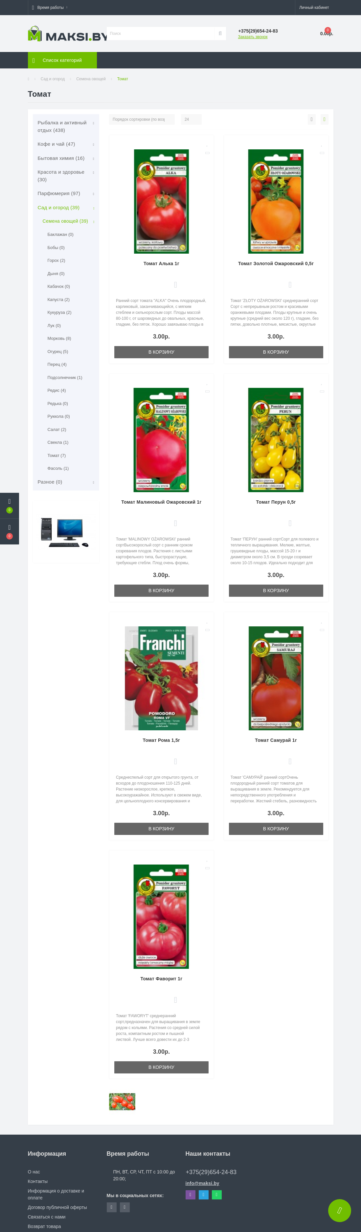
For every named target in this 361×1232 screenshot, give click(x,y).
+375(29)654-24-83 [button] (211, 1172)
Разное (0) (50, 482)
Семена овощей (91, 79)
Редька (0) (58, 403)
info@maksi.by (202, 1183)
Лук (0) (54, 325)
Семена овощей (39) (65, 221)
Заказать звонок (253, 37)
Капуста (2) (59, 299)
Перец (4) (57, 364)
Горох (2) (56, 260)
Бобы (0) (56, 247)
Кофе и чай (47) (56, 144)
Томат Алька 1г (161, 263)
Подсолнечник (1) (65, 377)
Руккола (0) (59, 416)
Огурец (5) (58, 351)
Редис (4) (57, 390)
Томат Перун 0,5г (276, 502)
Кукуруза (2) (60, 312)
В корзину (161, 352)
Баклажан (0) (61, 234)
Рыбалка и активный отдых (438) (62, 126)
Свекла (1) (58, 442)
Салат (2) (57, 429)
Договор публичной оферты (57, 1207)
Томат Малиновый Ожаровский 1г (161, 502)
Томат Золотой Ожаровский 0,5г (276, 263)
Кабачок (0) (59, 286)
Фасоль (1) (58, 468)
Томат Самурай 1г (276, 740)
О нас (34, 1171)
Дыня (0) (56, 273)
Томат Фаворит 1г (161, 978)
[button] (50, 7)
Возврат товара (44, 1226)
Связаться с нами (47, 1216)
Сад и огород (53, 79)
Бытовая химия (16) (61, 158)
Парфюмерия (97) (59, 193)
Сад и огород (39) (59, 207)
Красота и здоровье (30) (61, 175)
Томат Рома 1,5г (161, 740)
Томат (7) (57, 455)
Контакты (38, 1181)
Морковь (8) (59, 338)
